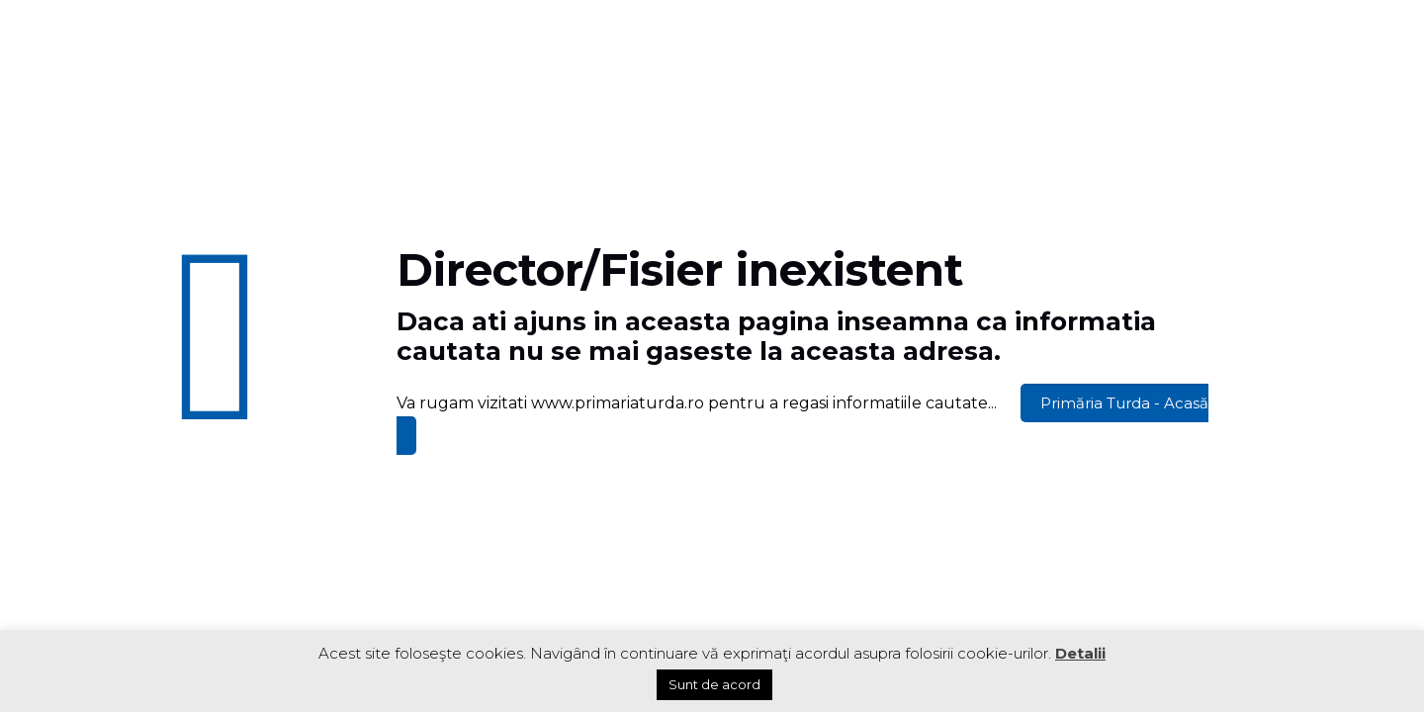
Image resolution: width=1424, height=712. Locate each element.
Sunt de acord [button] (714, 684)
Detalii (1080, 653)
